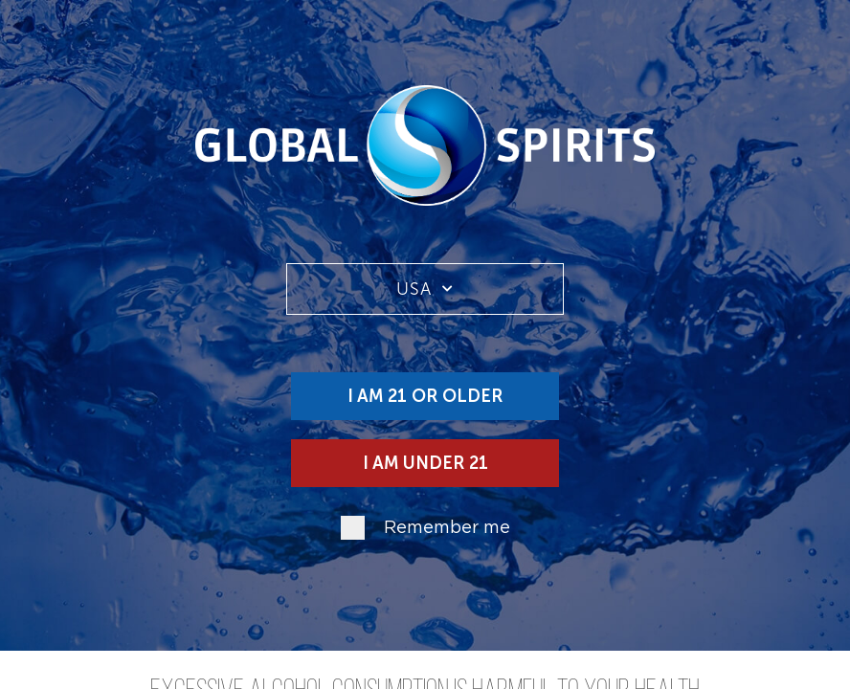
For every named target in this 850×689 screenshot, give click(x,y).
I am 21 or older (425, 396)
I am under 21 (425, 463)
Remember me (447, 528)
